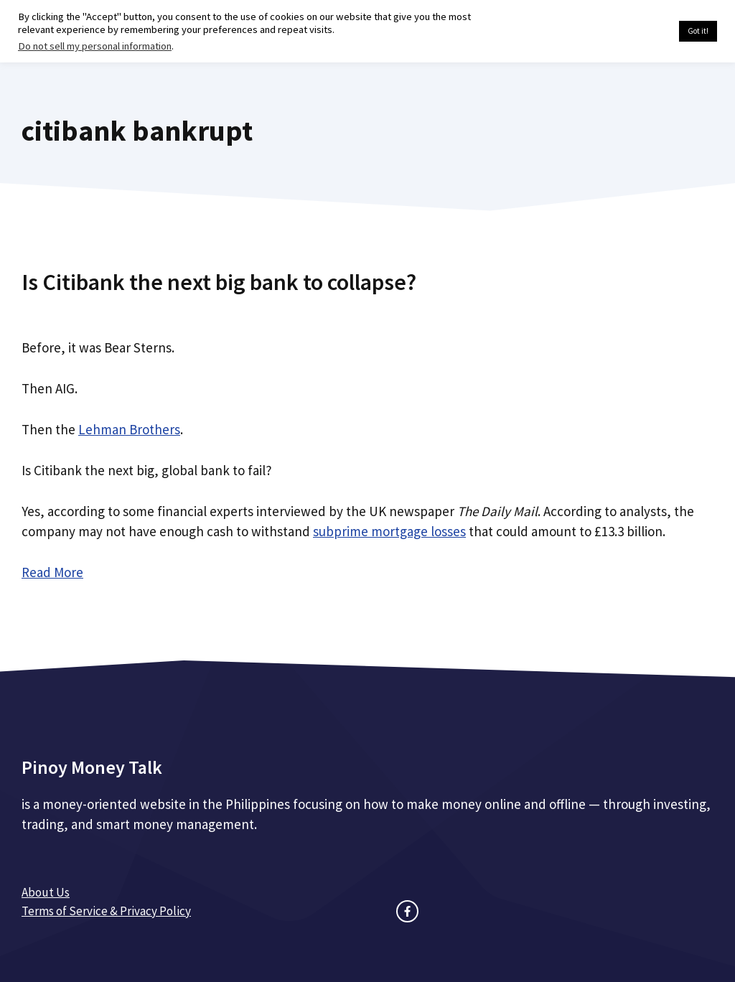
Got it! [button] (698, 31)
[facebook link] (407, 911)
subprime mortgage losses (389, 531)
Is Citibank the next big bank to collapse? (219, 282)
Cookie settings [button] (634, 31)
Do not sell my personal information (95, 45)
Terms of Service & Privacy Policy (106, 911)
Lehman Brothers (129, 429)
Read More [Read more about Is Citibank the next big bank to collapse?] (52, 572)
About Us (46, 892)
